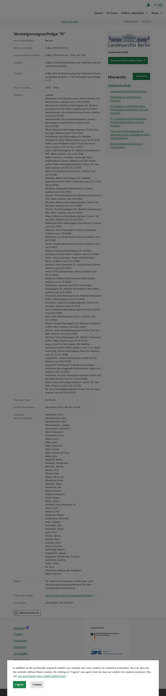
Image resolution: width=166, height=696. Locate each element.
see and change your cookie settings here (42, 684)
